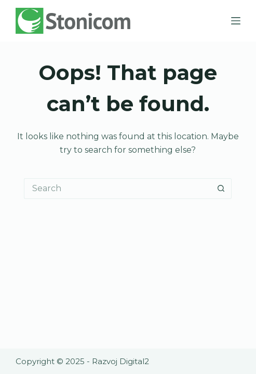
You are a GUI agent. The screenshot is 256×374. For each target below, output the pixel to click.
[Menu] (235, 20)
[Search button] (221, 188)
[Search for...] (117, 188)
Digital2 (134, 361)
